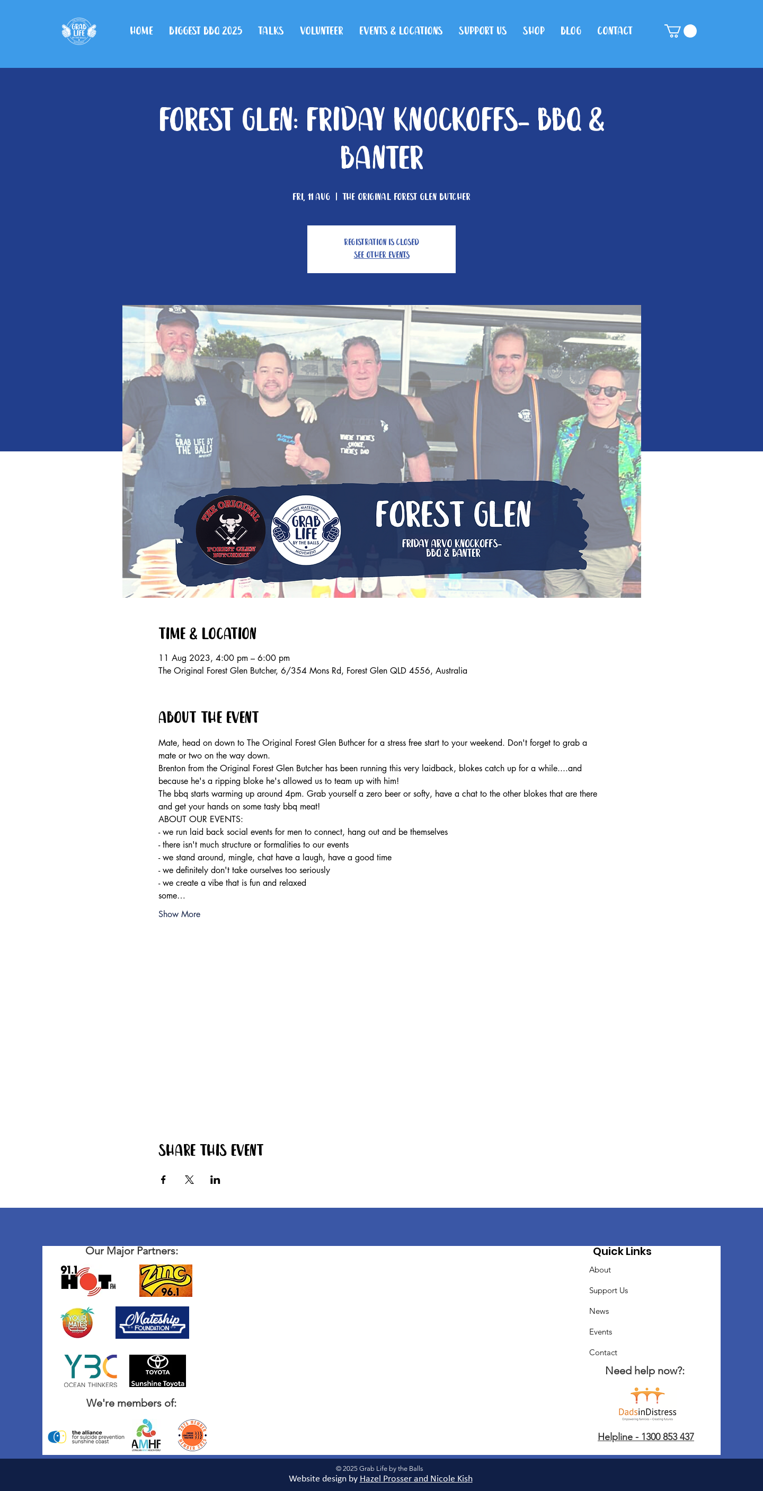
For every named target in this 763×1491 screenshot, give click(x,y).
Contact (603, 1352)
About (600, 1270)
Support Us (608, 1290)
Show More (179, 914)
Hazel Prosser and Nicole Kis (414, 1479)
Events (600, 1332)
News (599, 1311)
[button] (680, 31)
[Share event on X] (189, 1179)
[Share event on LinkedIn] (215, 1179)
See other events (382, 255)
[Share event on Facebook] (163, 1179)
